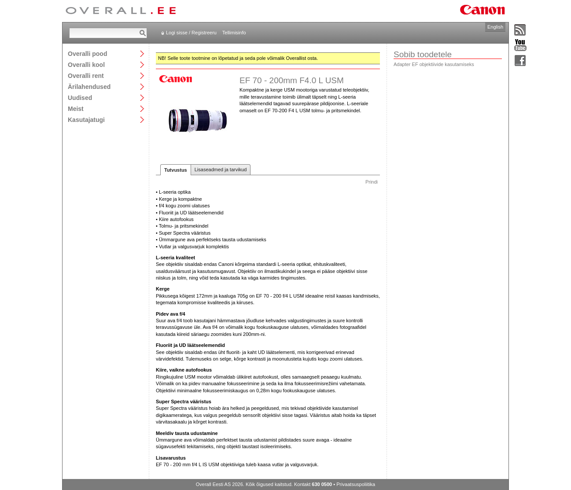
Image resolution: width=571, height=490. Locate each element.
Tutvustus (175, 170)
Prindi (371, 181)
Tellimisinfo (234, 32)
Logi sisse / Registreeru (191, 32)
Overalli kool (86, 64)
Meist (76, 108)
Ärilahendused (89, 86)
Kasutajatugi (86, 119)
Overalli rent (86, 75)
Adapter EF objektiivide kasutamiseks (434, 64)
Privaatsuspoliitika (355, 484)
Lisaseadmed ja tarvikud (221, 169)
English (495, 26)
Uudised (80, 97)
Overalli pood (87, 53)
